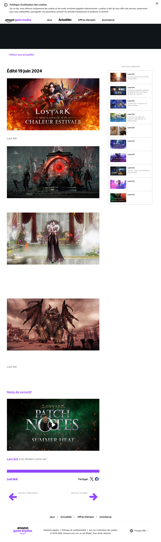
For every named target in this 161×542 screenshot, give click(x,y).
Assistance (108, 20)
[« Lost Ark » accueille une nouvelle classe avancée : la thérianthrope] (130, 117)
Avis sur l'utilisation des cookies (103, 530)
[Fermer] (157, 3)
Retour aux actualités (22, 54)
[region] (131, 135)
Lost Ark (12, 479)
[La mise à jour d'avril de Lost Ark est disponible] (130, 77)
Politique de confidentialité (74, 530)
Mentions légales (51, 530)
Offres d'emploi (86, 20)
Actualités (65, 20)
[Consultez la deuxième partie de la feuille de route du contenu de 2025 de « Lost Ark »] (130, 90)
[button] (53, 104)
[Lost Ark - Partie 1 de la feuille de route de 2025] (130, 171)
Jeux (49, 20)
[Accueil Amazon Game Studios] (18, 20)
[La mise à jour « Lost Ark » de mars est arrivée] (130, 104)
